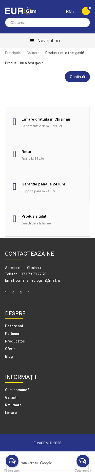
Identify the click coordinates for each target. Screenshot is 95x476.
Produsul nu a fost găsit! (64, 53)
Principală (13, 53)
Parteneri (13, 334)
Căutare (33, 53)
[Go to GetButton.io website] (12, 470)
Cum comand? (17, 390)
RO (69, 11)
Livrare (11, 413)
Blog (9, 356)
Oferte (10, 349)
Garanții (11, 397)
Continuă (77, 76)
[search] (47, 463)
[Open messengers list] (12, 461)
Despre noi (14, 326)
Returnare (13, 405)
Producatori (15, 341)
